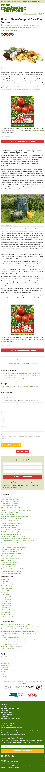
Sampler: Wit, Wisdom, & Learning (11, 553)
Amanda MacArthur (9, 30)
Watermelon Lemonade (23, 360)
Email (3, 419)
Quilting (24, 1)
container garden (38, 239)
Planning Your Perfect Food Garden (11, 521)
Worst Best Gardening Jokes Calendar (12, 497)
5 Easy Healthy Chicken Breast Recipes (12, 508)
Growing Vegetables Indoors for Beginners (13, 569)
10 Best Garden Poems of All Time (11, 534)
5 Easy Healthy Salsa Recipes (9, 503)
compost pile (13, 386)
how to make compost (15, 85)
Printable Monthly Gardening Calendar (12, 532)
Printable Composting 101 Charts (11, 527)
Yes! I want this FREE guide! (22, 141)
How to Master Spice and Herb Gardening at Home (16, 529)
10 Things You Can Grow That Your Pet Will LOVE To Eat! (17, 540)
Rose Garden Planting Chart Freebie (11, 543)
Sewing (37, 1)
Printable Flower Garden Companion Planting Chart (16, 538)
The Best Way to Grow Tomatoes (10, 525)
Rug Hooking (31, 1)
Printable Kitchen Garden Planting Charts (13, 545)
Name (3, 412)
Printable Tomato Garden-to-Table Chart (13, 519)
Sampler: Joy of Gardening (8, 567)
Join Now (4, 704)
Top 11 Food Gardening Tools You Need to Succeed (16, 510)
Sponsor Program (6, 714)
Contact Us (4, 710)
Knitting (19, 1)
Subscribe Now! (22, 751)
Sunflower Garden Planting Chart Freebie (13, 547)
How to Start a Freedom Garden (10, 558)
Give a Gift (22, 451)
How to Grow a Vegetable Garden (11, 573)
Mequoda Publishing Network (9, 761)
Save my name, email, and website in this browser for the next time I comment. (21, 437)
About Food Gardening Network (11, 708)
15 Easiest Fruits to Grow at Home (11, 571)
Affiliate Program (6, 712)
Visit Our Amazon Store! (30, 14)
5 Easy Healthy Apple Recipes (9, 505)
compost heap (5, 386)
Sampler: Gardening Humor (9, 551)
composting (13, 72)
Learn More (4, 706)
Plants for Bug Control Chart (9, 514)
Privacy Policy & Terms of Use (10, 718)
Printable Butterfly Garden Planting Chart (13, 523)
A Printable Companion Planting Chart (12, 512)
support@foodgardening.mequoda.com (11, 727)
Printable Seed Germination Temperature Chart (14, 516)
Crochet (3, 1)
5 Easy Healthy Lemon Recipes (10, 501)
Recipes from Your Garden (8, 560)
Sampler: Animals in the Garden (10, 562)
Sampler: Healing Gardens (8, 564)
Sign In (40, 14)
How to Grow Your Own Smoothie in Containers (22, 363)
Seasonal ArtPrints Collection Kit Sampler (13, 549)
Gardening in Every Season (8, 556)
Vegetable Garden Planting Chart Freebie (13, 536)
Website (3, 426)
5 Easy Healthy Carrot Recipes (10, 499)
